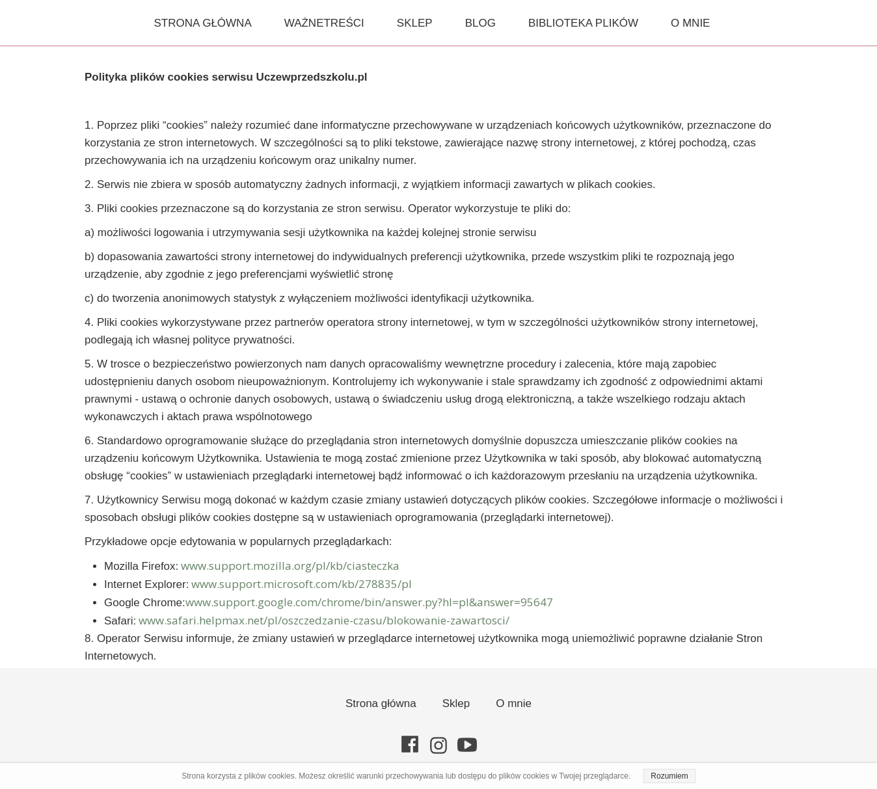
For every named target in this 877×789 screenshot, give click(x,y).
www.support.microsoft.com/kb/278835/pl (301, 583)
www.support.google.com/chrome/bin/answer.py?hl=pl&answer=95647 (369, 602)
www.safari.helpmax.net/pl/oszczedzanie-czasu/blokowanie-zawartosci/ (324, 620)
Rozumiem (669, 776)
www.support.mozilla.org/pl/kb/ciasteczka (290, 565)
